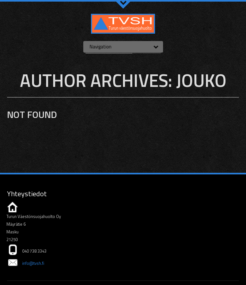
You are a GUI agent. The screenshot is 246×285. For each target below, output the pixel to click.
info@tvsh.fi (33, 263)
